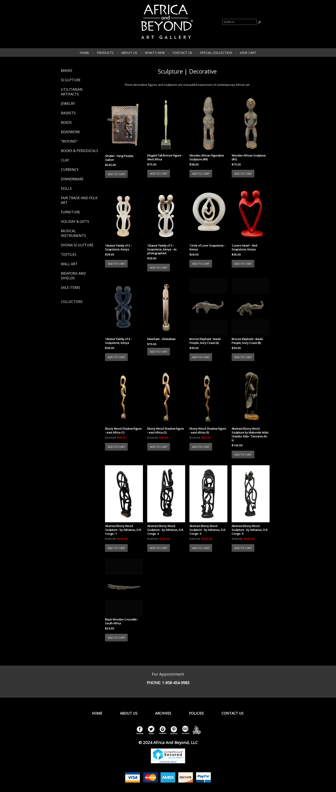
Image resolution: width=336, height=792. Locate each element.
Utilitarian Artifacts (71, 91)
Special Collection (216, 52)
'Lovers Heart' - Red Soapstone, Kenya (244, 247)
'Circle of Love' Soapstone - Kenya (207, 247)
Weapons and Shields (73, 275)
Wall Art (69, 264)
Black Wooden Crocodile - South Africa (121, 621)
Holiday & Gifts (75, 221)
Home (84, 52)
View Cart (248, 52)
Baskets (68, 113)
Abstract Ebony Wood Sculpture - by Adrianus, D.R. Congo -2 (165, 530)
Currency (70, 169)
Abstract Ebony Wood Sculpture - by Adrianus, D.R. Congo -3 (207, 530)
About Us (129, 52)
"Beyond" (69, 141)
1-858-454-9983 (175, 682)
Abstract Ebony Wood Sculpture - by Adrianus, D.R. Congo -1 (123, 530)
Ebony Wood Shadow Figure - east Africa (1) (123, 430)
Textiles (68, 254)
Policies (196, 713)
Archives (163, 713)
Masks (66, 70)
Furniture (70, 212)
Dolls (66, 188)
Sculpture (71, 80)
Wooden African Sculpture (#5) (249, 157)
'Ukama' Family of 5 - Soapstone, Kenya (118, 247)
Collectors (71, 301)
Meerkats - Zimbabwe (161, 339)
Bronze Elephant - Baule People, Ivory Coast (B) (247, 341)
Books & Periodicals (79, 150)
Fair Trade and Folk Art (79, 200)
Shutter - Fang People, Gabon (119, 158)
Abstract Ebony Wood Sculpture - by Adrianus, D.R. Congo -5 (250, 530)
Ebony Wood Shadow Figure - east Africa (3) (207, 430)
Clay (65, 160)
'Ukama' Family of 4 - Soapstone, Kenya (118, 341)
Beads (66, 122)
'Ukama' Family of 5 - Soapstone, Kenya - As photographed (162, 249)
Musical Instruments (73, 233)
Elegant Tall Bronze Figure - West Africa (165, 157)
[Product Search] (239, 22)
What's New (155, 52)
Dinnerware (72, 179)
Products (105, 52)
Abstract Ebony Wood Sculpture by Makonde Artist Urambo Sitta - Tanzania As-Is (250, 434)
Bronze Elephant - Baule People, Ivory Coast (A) (205, 341)
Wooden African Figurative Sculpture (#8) (206, 157)
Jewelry (68, 103)
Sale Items (70, 287)
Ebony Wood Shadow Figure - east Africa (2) (165, 430)
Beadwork (70, 131)
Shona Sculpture (77, 245)
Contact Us (182, 52)
